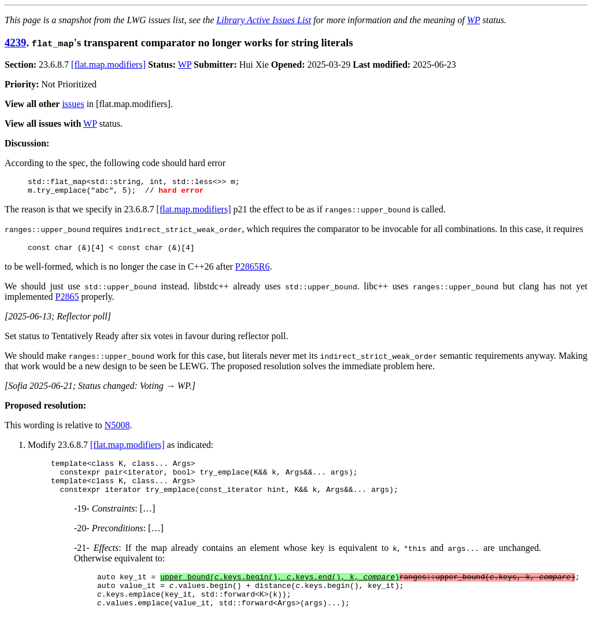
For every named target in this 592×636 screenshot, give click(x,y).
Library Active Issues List (263, 20)
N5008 (117, 430)
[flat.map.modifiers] (108, 64)
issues (73, 104)
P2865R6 (252, 272)
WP (473, 20)
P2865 (67, 302)
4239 (15, 42)
